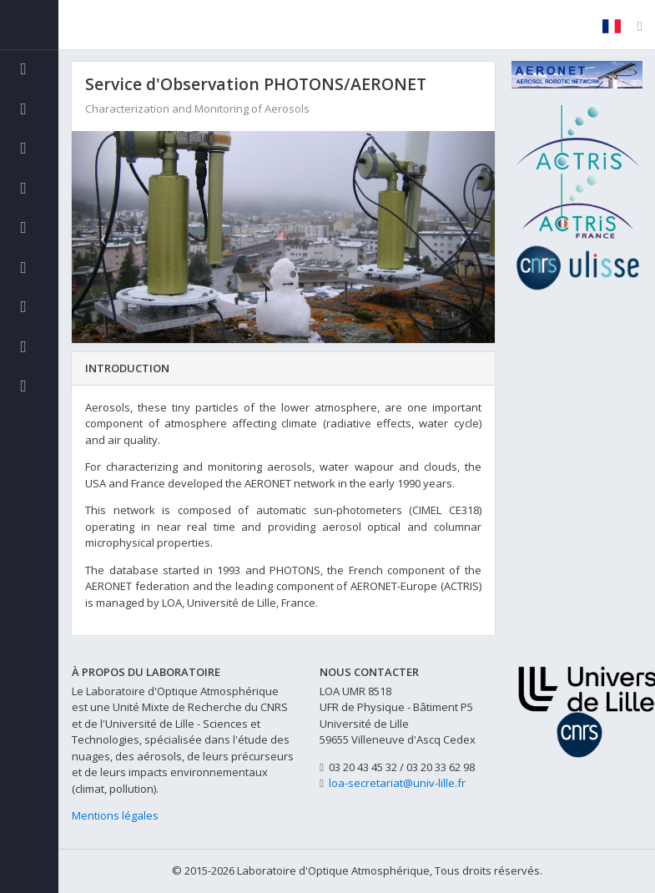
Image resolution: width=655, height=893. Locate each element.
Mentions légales (115, 815)
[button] (103, 236)
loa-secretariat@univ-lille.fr (397, 782)
